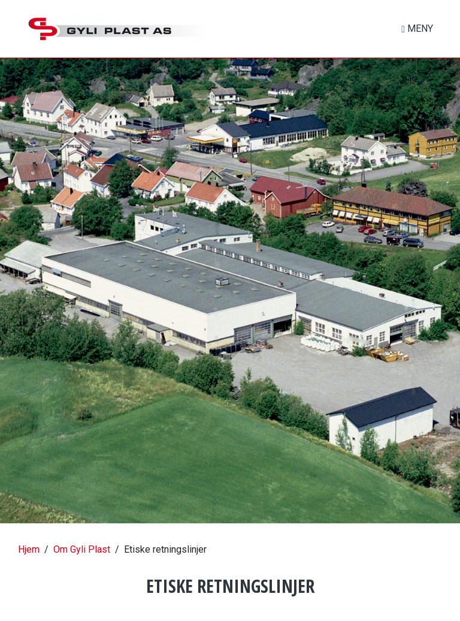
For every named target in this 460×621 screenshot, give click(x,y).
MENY (419, 28)
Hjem (29, 549)
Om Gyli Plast (81, 549)
